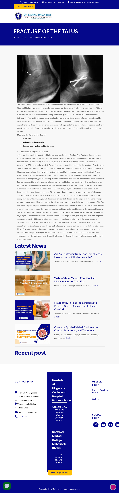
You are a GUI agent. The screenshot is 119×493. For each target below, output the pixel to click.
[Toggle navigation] (101, 16)
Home (16, 37)
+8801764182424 (30, 2)
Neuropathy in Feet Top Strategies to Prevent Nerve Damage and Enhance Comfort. (75, 306)
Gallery (95, 399)
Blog (24, 37)
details (98, 261)
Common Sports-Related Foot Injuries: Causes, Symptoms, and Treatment (76, 329)
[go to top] (113, 487)
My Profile (95, 391)
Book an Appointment (25, 7)
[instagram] (110, 425)
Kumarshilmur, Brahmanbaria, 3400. (84, 2)
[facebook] (96, 425)
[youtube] (103, 425)
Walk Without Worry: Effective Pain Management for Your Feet (75, 280)
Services (104, 390)
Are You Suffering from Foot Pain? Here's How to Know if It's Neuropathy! (78, 255)
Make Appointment (60, 472)
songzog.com (74, 489)
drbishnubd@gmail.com (54, 2)
